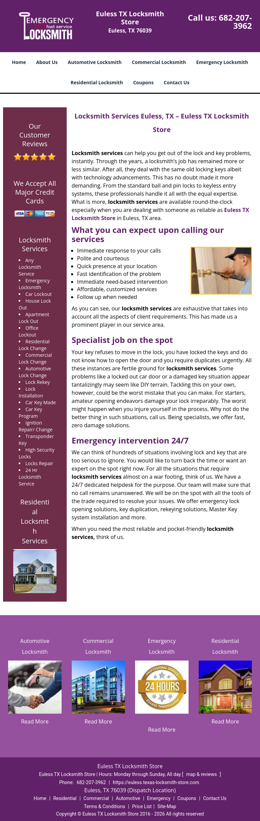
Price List (142, 806)
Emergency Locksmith (222, 62)
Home (19, 62)
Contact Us (177, 82)
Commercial (96, 798)
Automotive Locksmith (95, 62)
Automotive (128, 798)
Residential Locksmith (97, 82)
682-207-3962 (235, 21)
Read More (34, 721)
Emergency (158, 798)
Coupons (143, 82)
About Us (47, 62)
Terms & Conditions (104, 806)
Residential (65, 798)
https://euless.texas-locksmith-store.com (156, 782)
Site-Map (166, 806)
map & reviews (202, 774)
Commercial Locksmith (159, 62)
